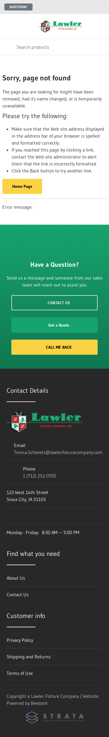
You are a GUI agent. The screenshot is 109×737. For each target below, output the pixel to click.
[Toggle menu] (8, 26)
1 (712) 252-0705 (39, 476)
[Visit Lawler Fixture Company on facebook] (9, 516)
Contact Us (54, 302)
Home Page (22, 186)
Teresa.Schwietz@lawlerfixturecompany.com (58, 452)
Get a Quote (54, 325)
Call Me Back (54, 347)
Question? (18, 7)
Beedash (39, 703)
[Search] (54, 47)
